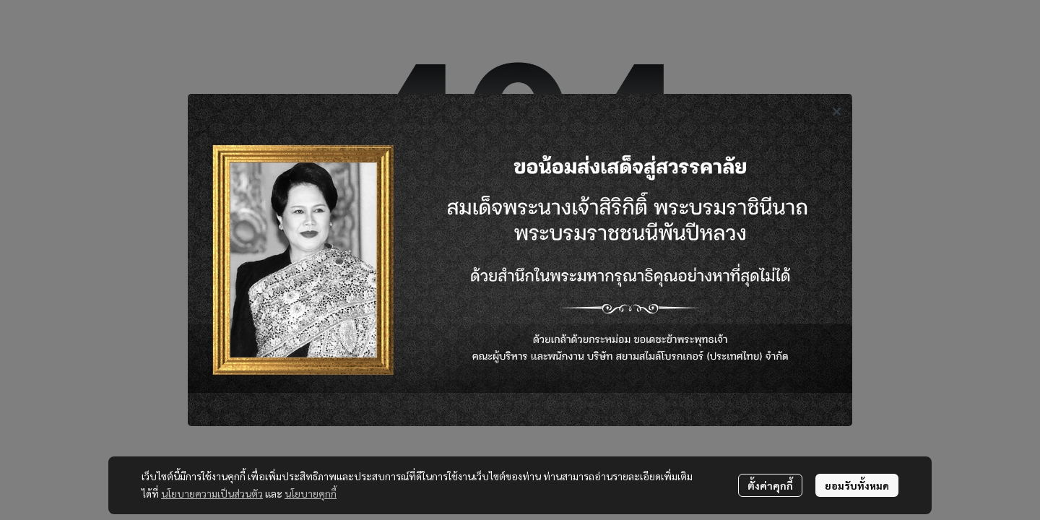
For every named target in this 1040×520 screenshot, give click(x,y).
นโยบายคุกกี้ (311, 493)
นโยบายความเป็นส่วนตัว (212, 493)
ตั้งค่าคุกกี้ (770, 485)
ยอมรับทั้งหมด (857, 485)
